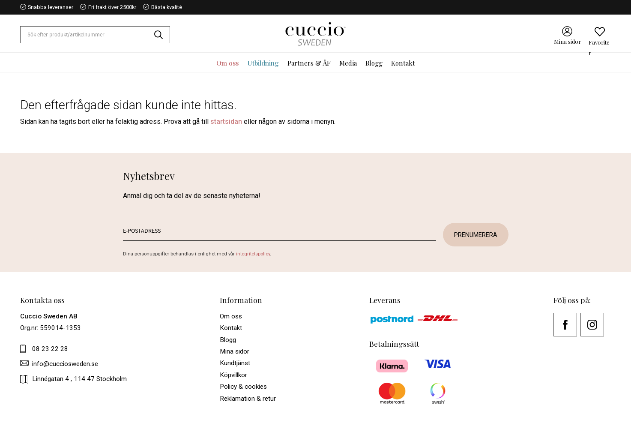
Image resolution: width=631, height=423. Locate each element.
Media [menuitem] (348, 63)
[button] (600, 32)
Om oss (231, 316)
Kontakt (231, 328)
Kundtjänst (235, 363)
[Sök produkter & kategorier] (87, 35)
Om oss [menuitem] (227, 63)
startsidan (226, 121)
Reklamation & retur (248, 398)
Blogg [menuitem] (374, 63)
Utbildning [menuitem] (263, 63)
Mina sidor (234, 351)
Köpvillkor (233, 375)
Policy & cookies (243, 386)
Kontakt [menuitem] (403, 63)
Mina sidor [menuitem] (567, 42)
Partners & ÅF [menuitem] (309, 63)
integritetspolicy (253, 254)
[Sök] (162, 35)
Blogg (228, 340)
